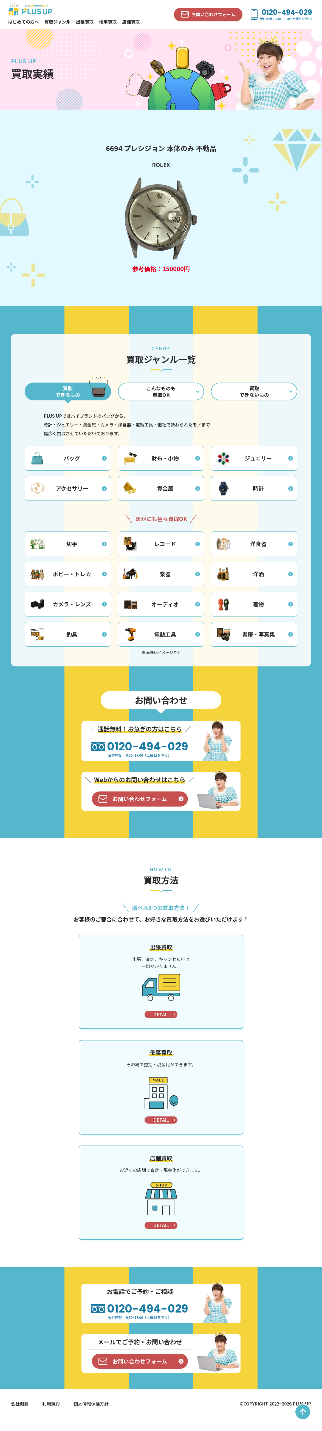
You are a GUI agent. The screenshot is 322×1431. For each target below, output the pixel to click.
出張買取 (85, 21)
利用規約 (51, 1416)
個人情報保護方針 (91, 1416)
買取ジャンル (57, 21)
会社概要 (20, 1416)
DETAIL (161, 1027)
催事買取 (108, 21)
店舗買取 (131, 21)
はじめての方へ (23, 21)
